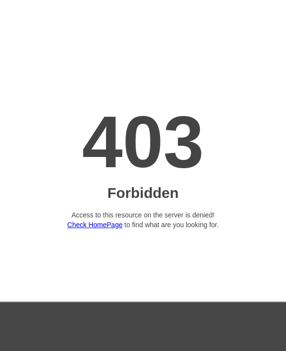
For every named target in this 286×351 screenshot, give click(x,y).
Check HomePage (95, 225)
